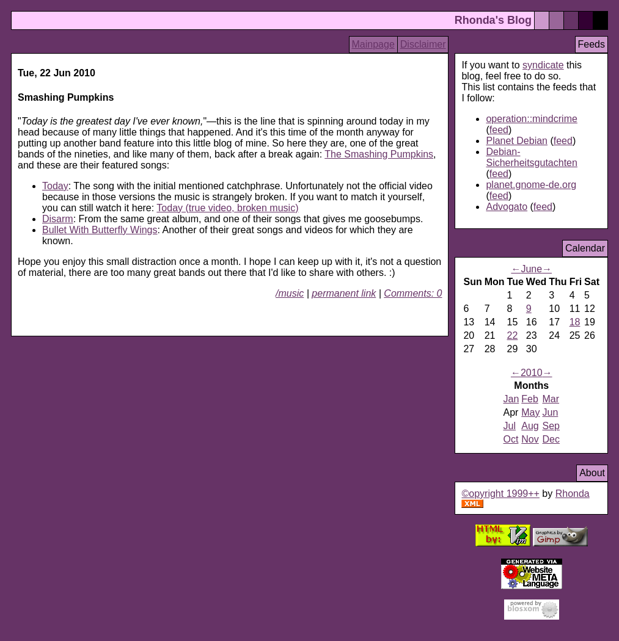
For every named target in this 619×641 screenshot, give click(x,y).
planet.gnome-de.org (531, 184)
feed (498, 130)
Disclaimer (423, 44)
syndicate (543, 65)
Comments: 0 (413, 293)
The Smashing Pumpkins (378, 154)
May (530, 412)
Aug (529, 426)
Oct (510, 439)
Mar (551, 399)
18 (575, 322)
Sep (551, 426)
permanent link (344, 293)
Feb (529, 399)
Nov (529, 439)
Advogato (506, 206)
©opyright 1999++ (500, 493)
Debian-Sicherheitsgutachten (531, 157)
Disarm (57, 219)
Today (55, 186)
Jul (509, 426)
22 (512, 335)
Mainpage (373, 44)
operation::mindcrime (531, 119)
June (531, 269)
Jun (551, 412)
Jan (511, 399)
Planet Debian (517, 141)
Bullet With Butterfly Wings (100, 230)
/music (290, 293)
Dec (551, 439)
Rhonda (572, 493)
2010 (532, 373)
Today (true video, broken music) (227, 208)
